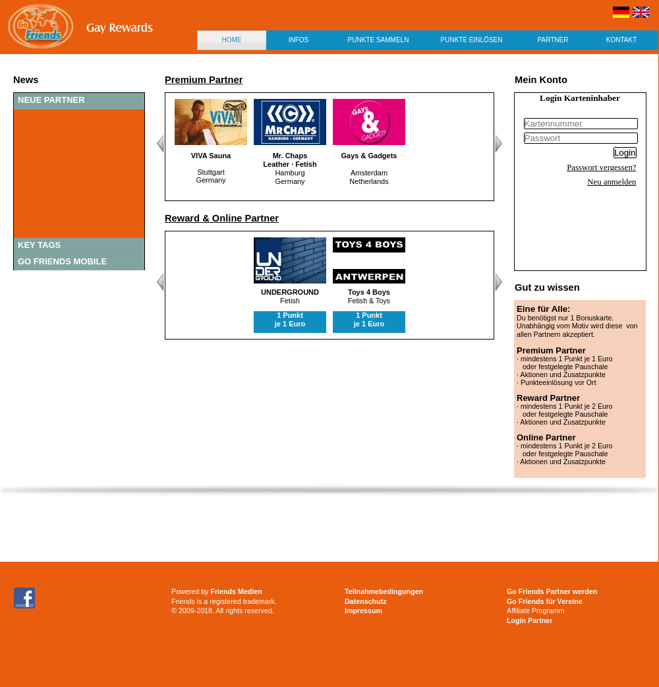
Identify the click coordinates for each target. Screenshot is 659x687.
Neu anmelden (611, 182)
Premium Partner (204, 80)
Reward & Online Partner (222, 218)
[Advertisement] (298, 592)
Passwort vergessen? (601, 167)
